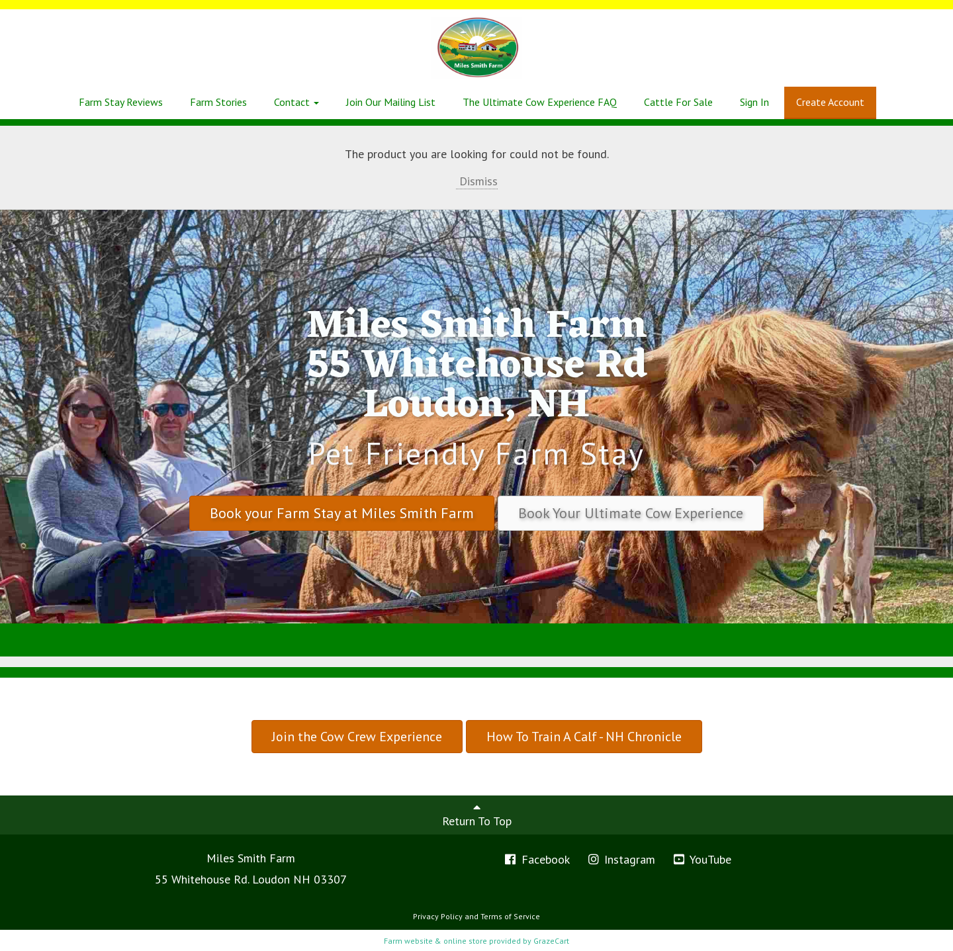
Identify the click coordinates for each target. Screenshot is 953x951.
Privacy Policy (438, 916)
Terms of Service (510, 916)
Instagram (621, 859)
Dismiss (477, 181)
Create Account (830, 102)
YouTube (701, 859)
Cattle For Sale (678, 102)
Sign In (754, 102)
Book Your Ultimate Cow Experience (630, 513)
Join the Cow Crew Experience (357, 736)
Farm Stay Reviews (121, 102)
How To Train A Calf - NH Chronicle (584, 736)
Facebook (536, 859)
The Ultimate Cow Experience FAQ (540, 102)
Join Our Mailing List (390, 102)
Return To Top (477, 815)
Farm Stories (218, 102)
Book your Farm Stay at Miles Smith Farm (342, 513)
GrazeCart (551, 941)
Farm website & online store (435, 941)
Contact (296, 102)
